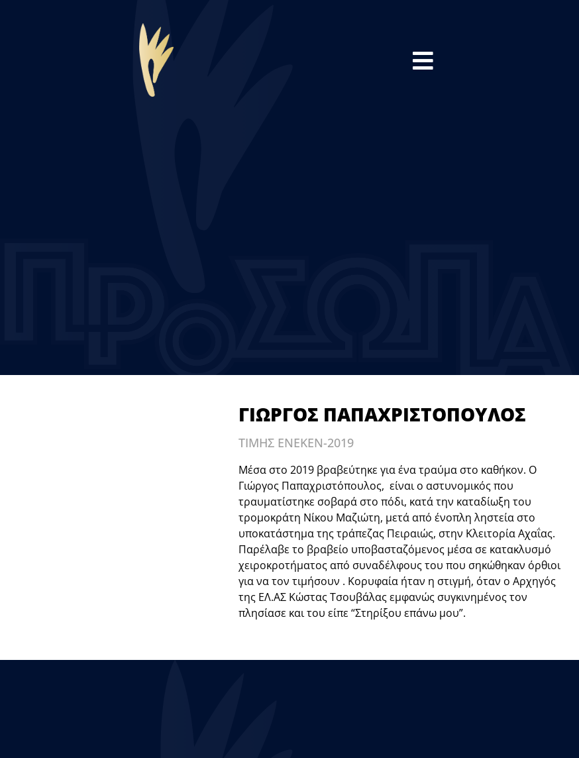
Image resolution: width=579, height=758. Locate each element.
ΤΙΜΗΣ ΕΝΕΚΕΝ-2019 (296, 443)
